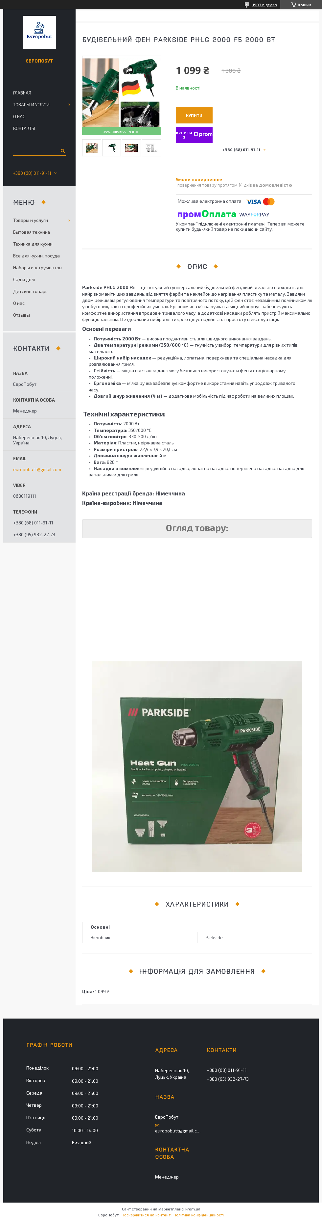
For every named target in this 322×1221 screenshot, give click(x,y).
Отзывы (21, 315)
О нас (19, 116)
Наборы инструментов (37, 267)
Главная (22, 92)
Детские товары (31, 291)
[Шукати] (62, 151)
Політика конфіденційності (198, 1214)
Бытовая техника (31, 232)
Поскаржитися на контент (146, 1214)
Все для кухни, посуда (36, 255)
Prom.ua (192, 1209)
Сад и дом (24, 279)
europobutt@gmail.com (37, 469)
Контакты (24, 128)
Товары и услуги (31, 104)
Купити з (194, 134)
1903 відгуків (264, 4)
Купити (194, 115)
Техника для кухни (33, 244)
